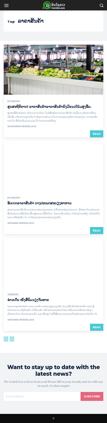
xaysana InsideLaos (20, 223)
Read (97, 134)
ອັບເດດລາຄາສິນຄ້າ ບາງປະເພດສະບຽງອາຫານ (39, 203)
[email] (42, 396)
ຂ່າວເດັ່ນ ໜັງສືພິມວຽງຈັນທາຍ (28, 300)
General (13, 294)
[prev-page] (6, 339)
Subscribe (92, 396)
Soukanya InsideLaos (21, 126)
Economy (13, 101)
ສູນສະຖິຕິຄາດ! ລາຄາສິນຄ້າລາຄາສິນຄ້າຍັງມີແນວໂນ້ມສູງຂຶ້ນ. (49, 107)
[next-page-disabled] (12, 339)
